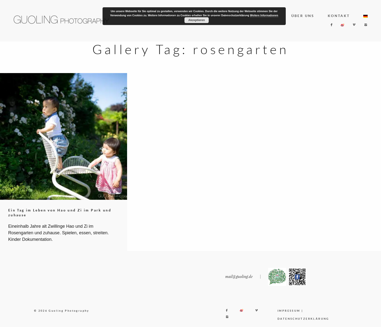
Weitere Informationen (264, 15)
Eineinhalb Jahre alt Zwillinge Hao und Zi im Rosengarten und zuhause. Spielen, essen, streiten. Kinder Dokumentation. (58, 233)
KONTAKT (339, 16)
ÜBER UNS (302, 16)
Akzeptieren (196, 20)
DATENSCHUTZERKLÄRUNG (303, 323)
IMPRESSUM (288, 314)
